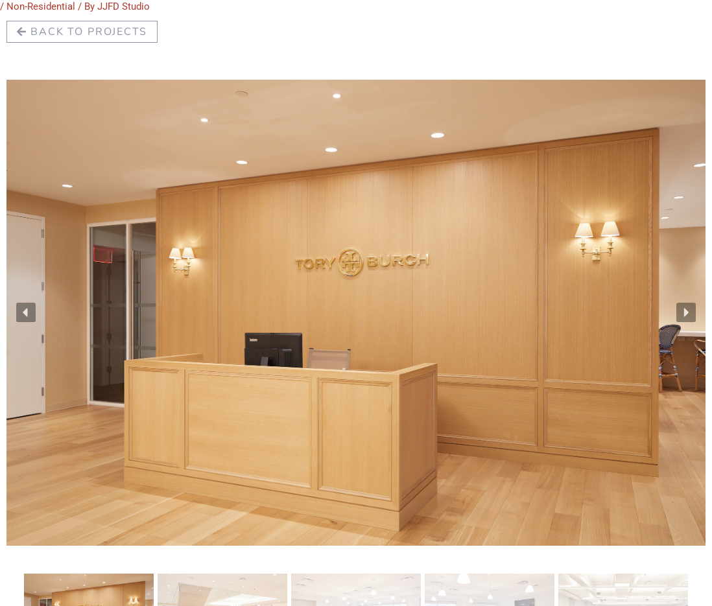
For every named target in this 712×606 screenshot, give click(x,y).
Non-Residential (40, 6)
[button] (26, 312)
